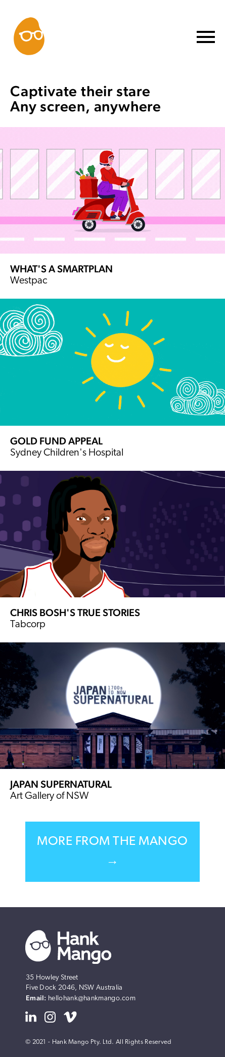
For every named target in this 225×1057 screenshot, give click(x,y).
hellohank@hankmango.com (92, 998)
